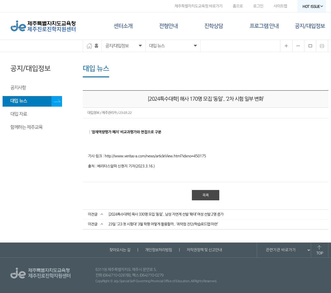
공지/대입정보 (310, 26)
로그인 (258, 6)
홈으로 (238, 6)
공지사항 (18, 87)
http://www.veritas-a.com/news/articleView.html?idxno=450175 (155, 156)
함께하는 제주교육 (26, 127)
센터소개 (123, 26)
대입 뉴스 (18, 101)
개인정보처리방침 (158, 250)
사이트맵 (280, 6)
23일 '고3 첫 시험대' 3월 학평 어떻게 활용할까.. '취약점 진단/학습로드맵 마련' (163, 224)
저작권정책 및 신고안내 (204, 250)
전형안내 (168, 26)
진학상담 (213, 26)
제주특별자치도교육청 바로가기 (198, 6)
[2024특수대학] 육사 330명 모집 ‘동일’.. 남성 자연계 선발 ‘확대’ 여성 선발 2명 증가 (165, 214)
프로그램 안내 (264, 26)
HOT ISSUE (313, 6)
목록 (205, 195)
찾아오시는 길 (119, 250)
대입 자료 (18, 114)
